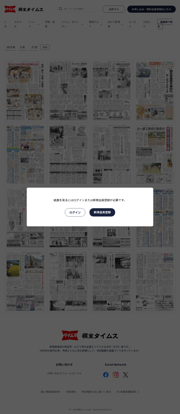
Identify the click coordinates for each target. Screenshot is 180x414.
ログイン (75, 212)
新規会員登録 (102, 212)
